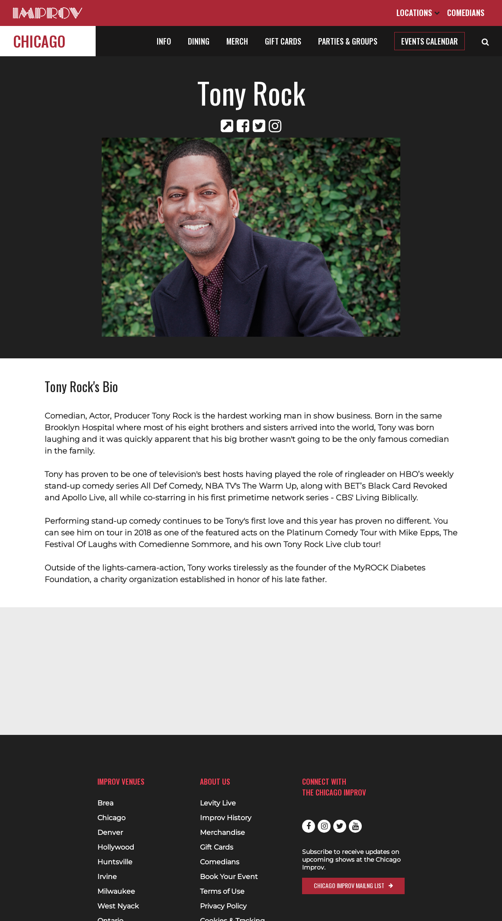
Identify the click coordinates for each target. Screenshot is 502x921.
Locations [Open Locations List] (418, 12)
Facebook (308, 826)
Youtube (355, 826)
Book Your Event (229, 876)
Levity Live (218, 803)
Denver (110, 832)
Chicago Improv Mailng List (349, 885)
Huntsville (114, 862)
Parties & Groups (347, 41)
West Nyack (118, 906)
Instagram (324, 826)
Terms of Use (222, 891)
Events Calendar (429, 41)
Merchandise (222, 832)
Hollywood (115, 847)
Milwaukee (116, 891)
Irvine (107, 876)
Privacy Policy (223, 906)
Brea (105, 803)
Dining (198, 41)
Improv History (225, 818)
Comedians (465, 12)
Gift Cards (283, 41)
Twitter (339, 826)
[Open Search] (485, 41)
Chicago (39, 41)
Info (164, 41)
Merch (237, 41)
